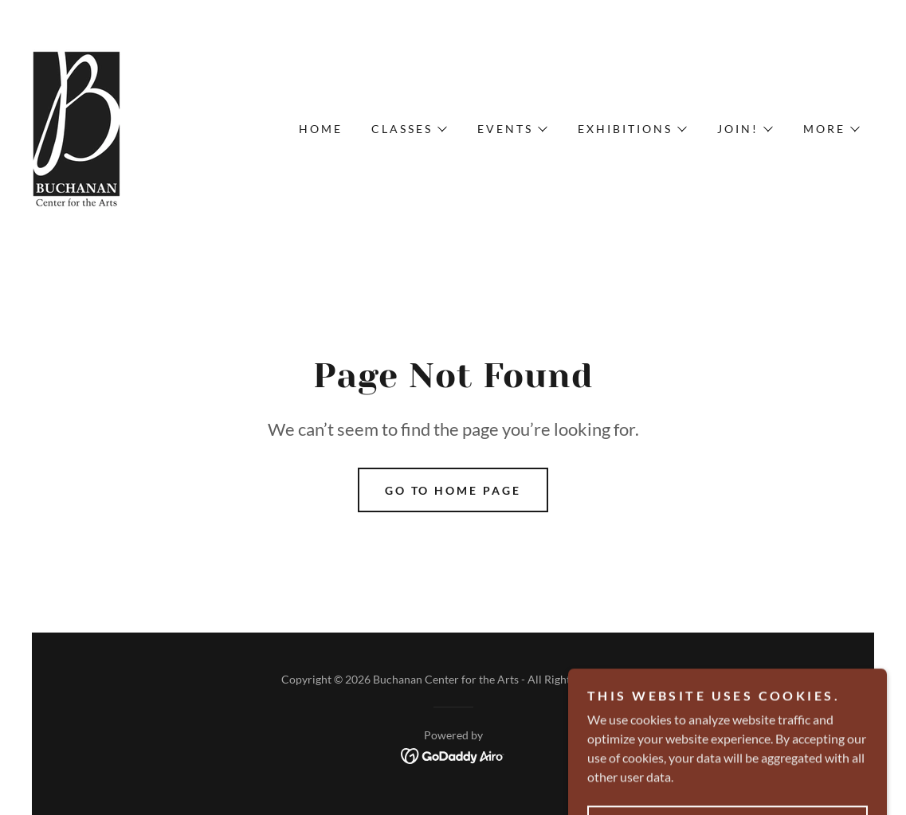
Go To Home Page (453, 490)
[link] (77, 127)
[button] (408, 129)
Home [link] (321, 128)
